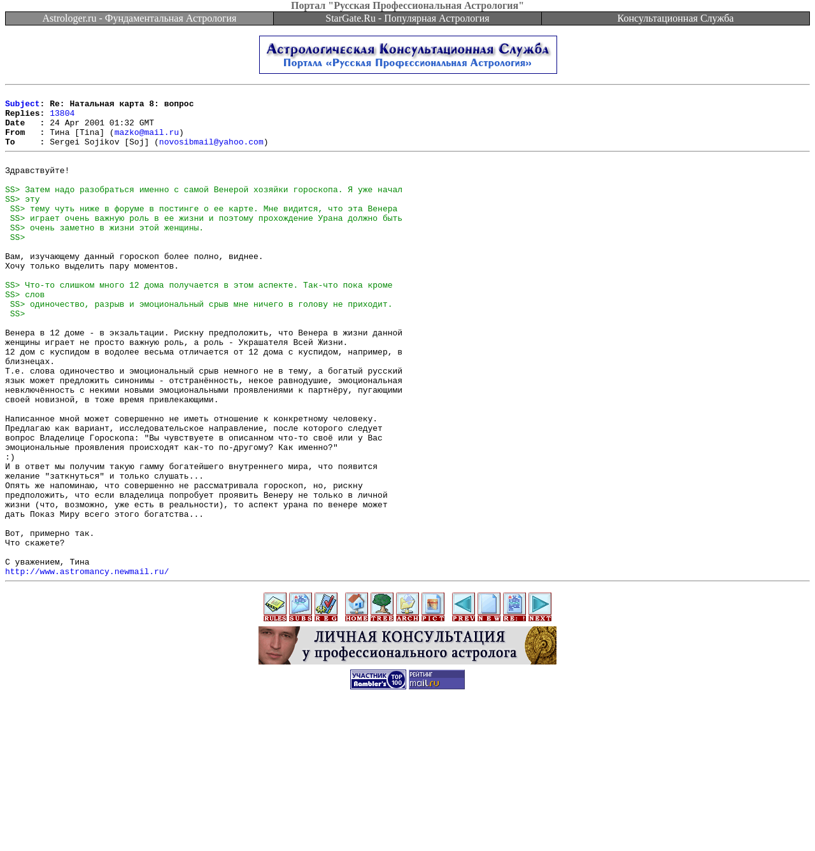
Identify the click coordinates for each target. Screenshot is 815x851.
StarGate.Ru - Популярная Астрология (407, 18)
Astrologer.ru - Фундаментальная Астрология (140, 18)
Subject (22, 107)
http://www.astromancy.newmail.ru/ (87, 666)
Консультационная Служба (676, 18)
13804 (62, 118)
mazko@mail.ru (147, 141)
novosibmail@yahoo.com (211, 152)
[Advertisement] (407, 822)
